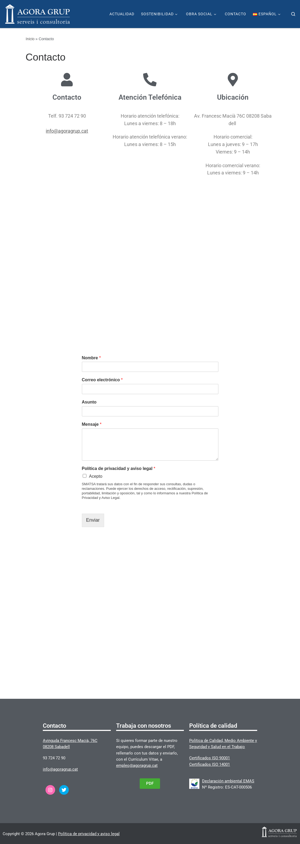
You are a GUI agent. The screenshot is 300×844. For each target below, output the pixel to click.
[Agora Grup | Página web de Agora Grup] (37, 13)
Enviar (93, 520)
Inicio (30, 39)
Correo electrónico (102, 380)
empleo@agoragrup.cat (137, 765)
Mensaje (92, 424)
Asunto (89, 402)
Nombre (91, 358)
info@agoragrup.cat (67, 145)
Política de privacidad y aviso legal (118, 468)
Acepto (95, 476)
